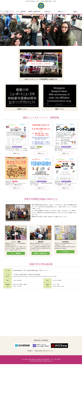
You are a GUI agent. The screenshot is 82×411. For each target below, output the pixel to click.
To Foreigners (65, 251)
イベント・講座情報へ (15, 253)
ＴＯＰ (7, 12)
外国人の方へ (48, 12)
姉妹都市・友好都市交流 (34, 12)
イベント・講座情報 (20, 12)
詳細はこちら (16, 153)
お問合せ (75, 12)
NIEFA (40, 361)
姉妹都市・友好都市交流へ (40, 253)
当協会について (61, 12)
